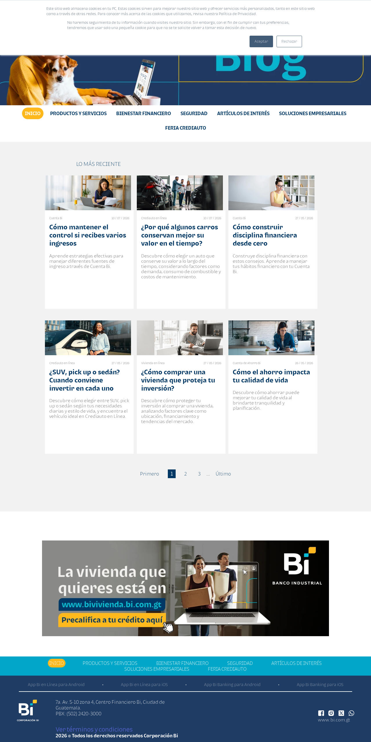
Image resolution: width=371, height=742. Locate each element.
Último (223, 474)
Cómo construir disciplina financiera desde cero (265, 235)
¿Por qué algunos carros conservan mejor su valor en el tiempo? (179, 235)
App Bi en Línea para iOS (144, 684)
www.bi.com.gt (334, 719)
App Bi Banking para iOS (320, 684)
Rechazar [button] (289, 41)
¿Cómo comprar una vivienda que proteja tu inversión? (178, 380)
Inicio (33, 113)
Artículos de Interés (243, 113)
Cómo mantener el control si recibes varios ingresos (87, 235)
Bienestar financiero (143, 113)
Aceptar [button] (261, 41)
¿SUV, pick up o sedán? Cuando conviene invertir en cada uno (84, 380)
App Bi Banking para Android (232, 684)
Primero (149, 474)
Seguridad (194, 113)
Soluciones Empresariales (312, 113)
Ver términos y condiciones (94, 729)
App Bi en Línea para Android (56, 684)
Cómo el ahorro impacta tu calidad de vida (271, 376)
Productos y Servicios (78, 113)
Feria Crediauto (185, 128)
